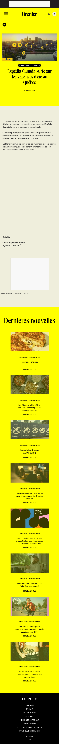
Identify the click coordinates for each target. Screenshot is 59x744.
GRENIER (29, 736)
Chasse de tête (29, 713)
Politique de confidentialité (29, 727)
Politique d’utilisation (29, 731)
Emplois (29, 709)
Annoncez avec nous (29, 720)
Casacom (16, 245)
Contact (30, 716)
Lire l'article (29, 369)
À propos (29, 705)
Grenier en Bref (29, 724)
